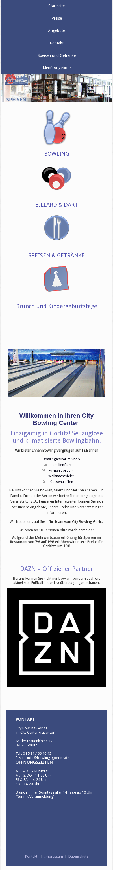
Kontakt (57, 43)
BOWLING (56, 153)
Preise (56, 18)
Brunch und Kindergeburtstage (56, 306)
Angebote (56, 30)
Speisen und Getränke (57, 55)
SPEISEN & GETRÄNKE (56, 255)
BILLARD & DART (56, 204)
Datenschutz (78, 856)
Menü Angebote (57, 67)
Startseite (56, 6)
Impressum (53, 856)
